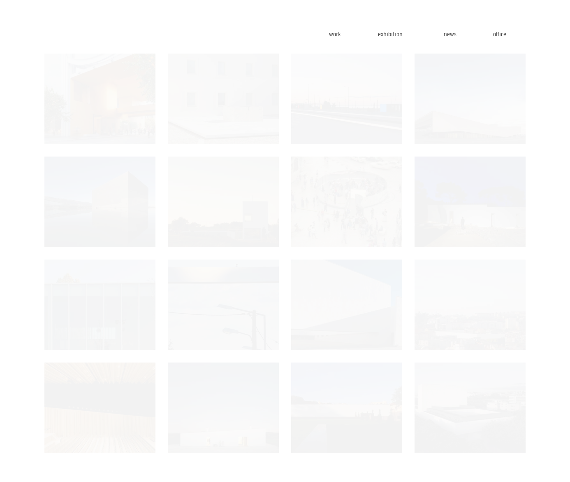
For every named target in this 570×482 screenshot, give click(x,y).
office (509, 34)
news (461, 34)
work (347, 34)
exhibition (404, 34)
